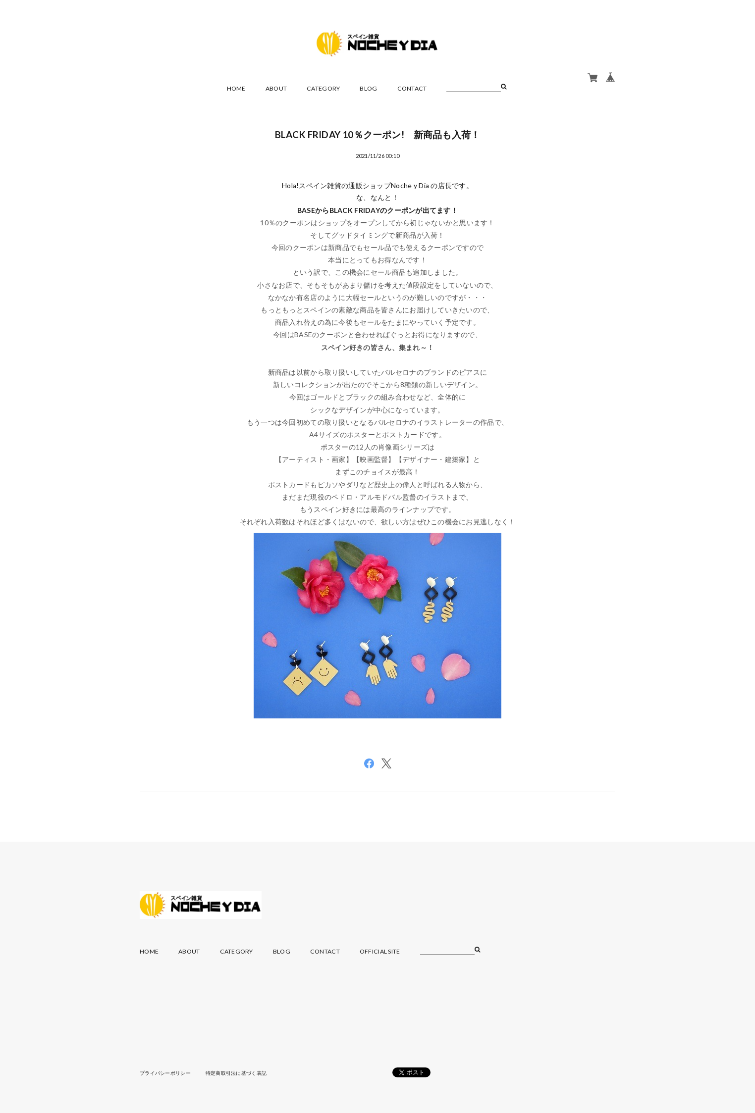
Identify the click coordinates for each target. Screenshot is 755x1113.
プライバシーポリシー (165, 1073)
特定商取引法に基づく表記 (236, 1073)
